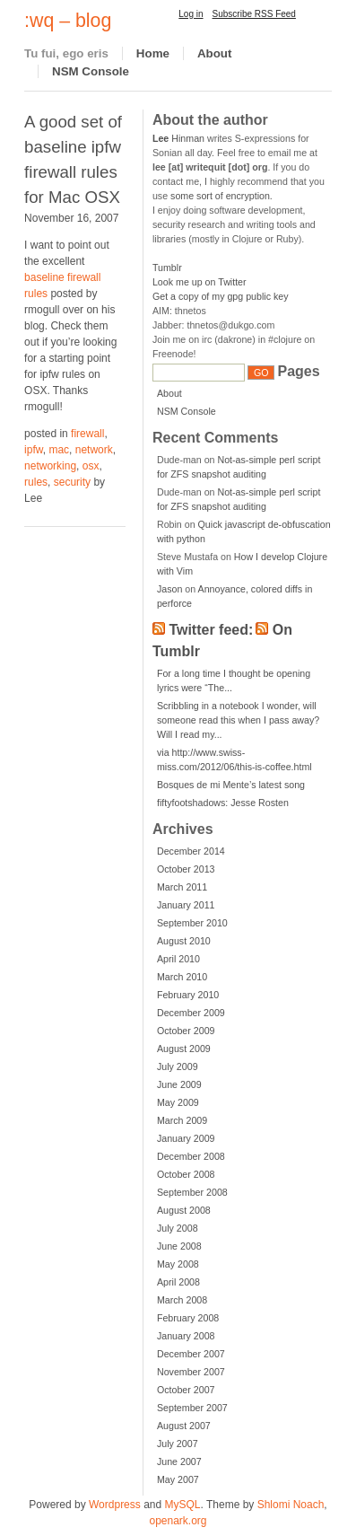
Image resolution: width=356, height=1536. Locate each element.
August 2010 (184, 940)
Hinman (178, 138)
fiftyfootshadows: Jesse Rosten (223, 802)
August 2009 (184, 1048)
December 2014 (191, 851)
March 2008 (182, 1300)
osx (91, 466)
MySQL (183, 1504)
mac (58, 449)
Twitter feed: (211, 629)
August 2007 (184, 1425)
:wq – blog (67, 20)
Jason (169, 589)
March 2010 (182, 976)
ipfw (33, 449)
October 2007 (186, 1389)
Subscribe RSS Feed (254, 14)
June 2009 (179, 1084)
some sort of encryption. (221, 195)
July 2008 (177, 1228)
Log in (190, 14)
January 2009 (186, 1138)
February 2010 (188, 994)
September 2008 (192, 1192)
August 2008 (184, 1210)
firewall (87, 433)
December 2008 (191, 1156)
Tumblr (167, 267)
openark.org (177, 1520)
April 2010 (178, 958)
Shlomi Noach (291, 1504)
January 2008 (186, 1335)
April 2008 (178, 1282)
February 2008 (188, 1317)
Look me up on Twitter (199, 281)
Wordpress (115, 1504)
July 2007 (177, 1443)
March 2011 (182, 887)
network (94, 449)
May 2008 (178, 1264)
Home (152, 53)
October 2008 (186, 1174)
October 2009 (186, 1030)
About (214, 53)
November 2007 (191, 1371)
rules (36, 482)
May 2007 (178, 1479)
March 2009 (182, 1120)
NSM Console (90, 71)
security (72, 482)
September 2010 (192, 922)
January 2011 (186, 905)
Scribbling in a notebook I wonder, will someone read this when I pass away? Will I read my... (238, 720)
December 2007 (191, 1353)
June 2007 (179, 1461)
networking (50, 466)
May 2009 (178, 1102)
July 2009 (177, 1066)
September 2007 (192, 1407)
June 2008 (179, 1246)
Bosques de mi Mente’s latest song (231, 784)
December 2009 (191, 1012)
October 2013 (186, 869)
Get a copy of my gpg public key (220, 296)
